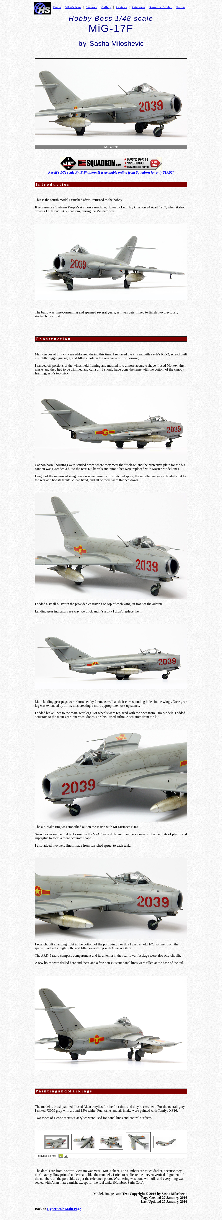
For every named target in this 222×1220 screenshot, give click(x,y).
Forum (180, 7)
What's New (73, 7)
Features (91, 7)
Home (57, 7)
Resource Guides (160, 7)
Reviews (121, 7)
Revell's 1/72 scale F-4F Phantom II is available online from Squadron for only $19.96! (111, 172)
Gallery (106, 7)
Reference (138, 7)
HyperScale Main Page (64, 1209)
